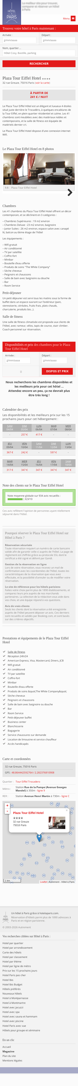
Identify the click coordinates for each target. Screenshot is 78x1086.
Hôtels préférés (11, 1000)
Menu (69, 18)
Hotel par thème (11, 973)
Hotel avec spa (11, 1023)
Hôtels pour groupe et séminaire (21, 1042)
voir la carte (42, 82)
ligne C (65, 807)
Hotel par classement (14, 968)
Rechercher (39, 63)
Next (69, 202)
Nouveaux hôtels (12, 1005)
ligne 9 (41, 802)
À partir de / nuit (39, 95)
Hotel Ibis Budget (12, 996)
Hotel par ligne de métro (16, 977)
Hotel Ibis (7, 991)
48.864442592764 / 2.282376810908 (33, 784)
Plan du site (9, 1067)
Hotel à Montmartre (14, 1014)
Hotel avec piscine (13, 1033)
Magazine (8, 1063)
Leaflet (43, 893)
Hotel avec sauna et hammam (19, 1028)
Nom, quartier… (11, 48)
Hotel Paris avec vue (14, 1037)
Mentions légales (12, 1072)
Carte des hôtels (11, 964)
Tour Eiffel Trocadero (28, 793)
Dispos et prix (57, 383)
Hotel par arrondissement (17, 959)
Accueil (6, 1058)
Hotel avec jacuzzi (12, 1019)
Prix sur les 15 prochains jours (19, 982)
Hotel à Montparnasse (15, 1010)
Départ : (46, 35)
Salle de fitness (16, 663)
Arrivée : (7, 35)
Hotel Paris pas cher (14, 987)
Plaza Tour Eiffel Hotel (28, 824)
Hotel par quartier (12, 954)
